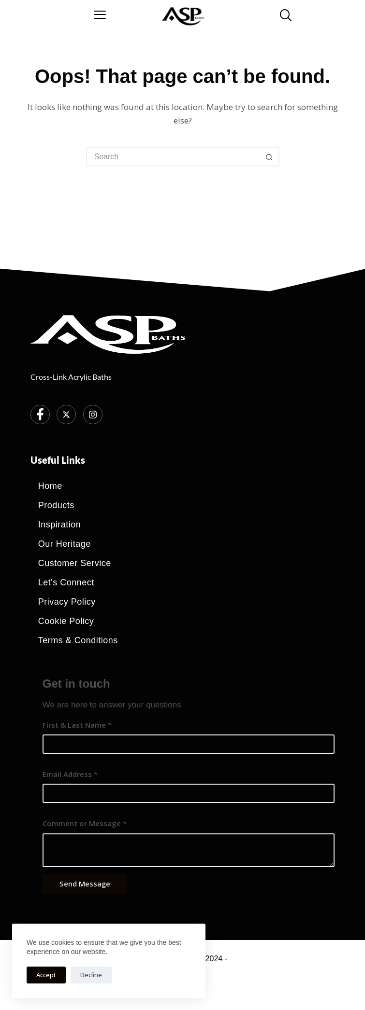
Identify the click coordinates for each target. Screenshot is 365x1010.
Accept (46, 974)
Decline (91, 974)
